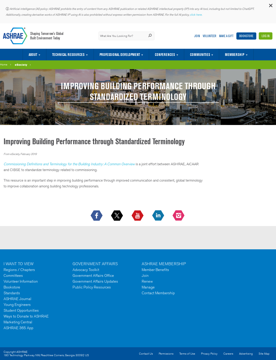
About (33, 54)
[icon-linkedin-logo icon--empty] (159, 215)
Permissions (166, 354)
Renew (147, 281)
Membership (234, 54)
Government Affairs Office (93, 275)
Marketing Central (18, 322)
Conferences (165, 54)
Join (197, 36)
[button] (270, 6)
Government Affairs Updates (95, 281)
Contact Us (146, 354)
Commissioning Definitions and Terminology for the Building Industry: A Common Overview (69, 164)
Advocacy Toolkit (86, 269)
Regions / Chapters (19, 269)
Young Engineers (17, 304)
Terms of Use (187, 354)
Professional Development (120, 54)
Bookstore (246, 36)
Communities (200, 54)
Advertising (246, 354)
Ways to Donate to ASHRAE (26, 316)
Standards (12, 293)
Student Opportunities (21, 310)
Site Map (264, 354)
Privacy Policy (209, 354)
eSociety (21, 64)
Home (3, 64)
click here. (196, 15)
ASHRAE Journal (17, 298)
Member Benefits (155, 269)
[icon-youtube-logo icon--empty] (138, 215)
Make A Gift (226, 36)
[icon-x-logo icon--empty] (117, 215)
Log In (266, 36)
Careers (228, 354)
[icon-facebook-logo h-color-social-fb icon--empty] (97, 215)
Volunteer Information (21, 281)
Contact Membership (158, 293)
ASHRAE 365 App (18, 328)
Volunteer (209, 36)
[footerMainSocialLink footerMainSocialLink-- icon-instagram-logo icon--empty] (179, 215)
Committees (13, 275)
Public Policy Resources (92, 287)
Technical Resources (68, 54)
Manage (148, 287)
